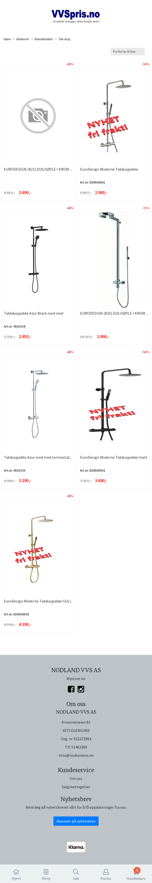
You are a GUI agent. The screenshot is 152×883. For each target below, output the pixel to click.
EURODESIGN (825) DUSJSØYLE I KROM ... (114, 313)
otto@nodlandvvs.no (76, 755)
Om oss (76, 778)
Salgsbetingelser (76, 786)
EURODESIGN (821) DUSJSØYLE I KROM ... (38, 169)
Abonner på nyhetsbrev (76, 821)
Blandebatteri (42, 39)
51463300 (79, 747)
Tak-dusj (62, 39)
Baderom (21, 39)
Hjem (7, 39)
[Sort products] (128, 51)
